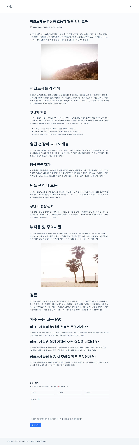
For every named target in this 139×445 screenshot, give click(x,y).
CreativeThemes (40, 441)
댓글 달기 (35, 399)
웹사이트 (89, 392)
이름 (33, 392)
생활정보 (59, 27)
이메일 (61, 392)
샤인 (9, 6)
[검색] (131, 6)
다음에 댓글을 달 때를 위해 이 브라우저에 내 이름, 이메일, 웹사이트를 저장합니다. (57, 419)
